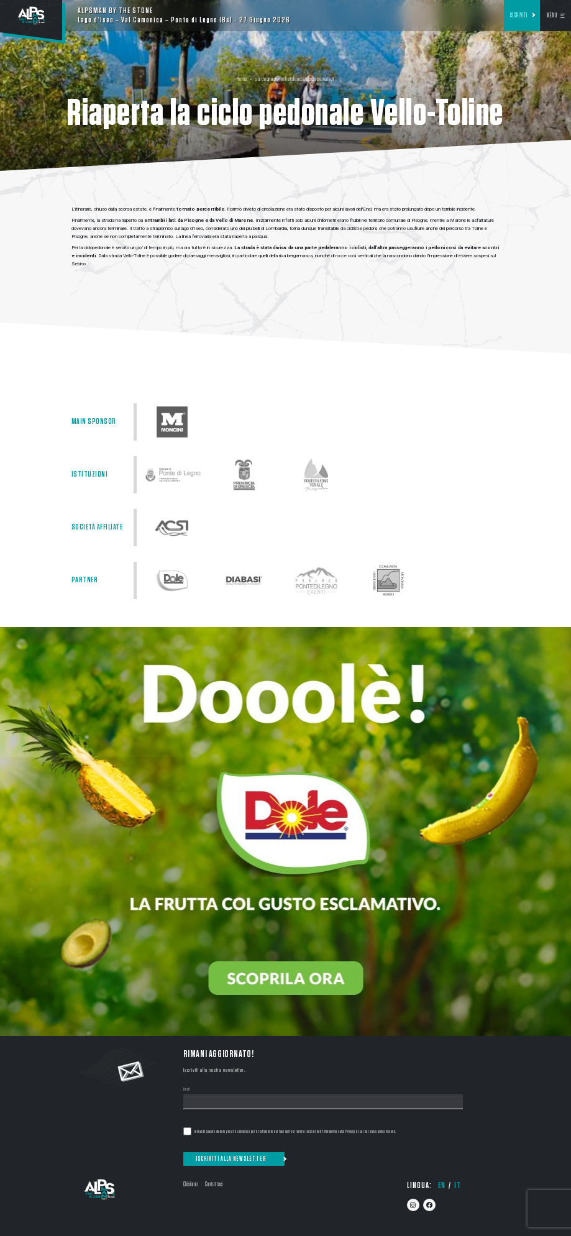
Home (242, 79)
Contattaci (213, 1184)
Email (187, 1089)
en (441, 1185)
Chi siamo (190, 1184)
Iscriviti (519, 15)
